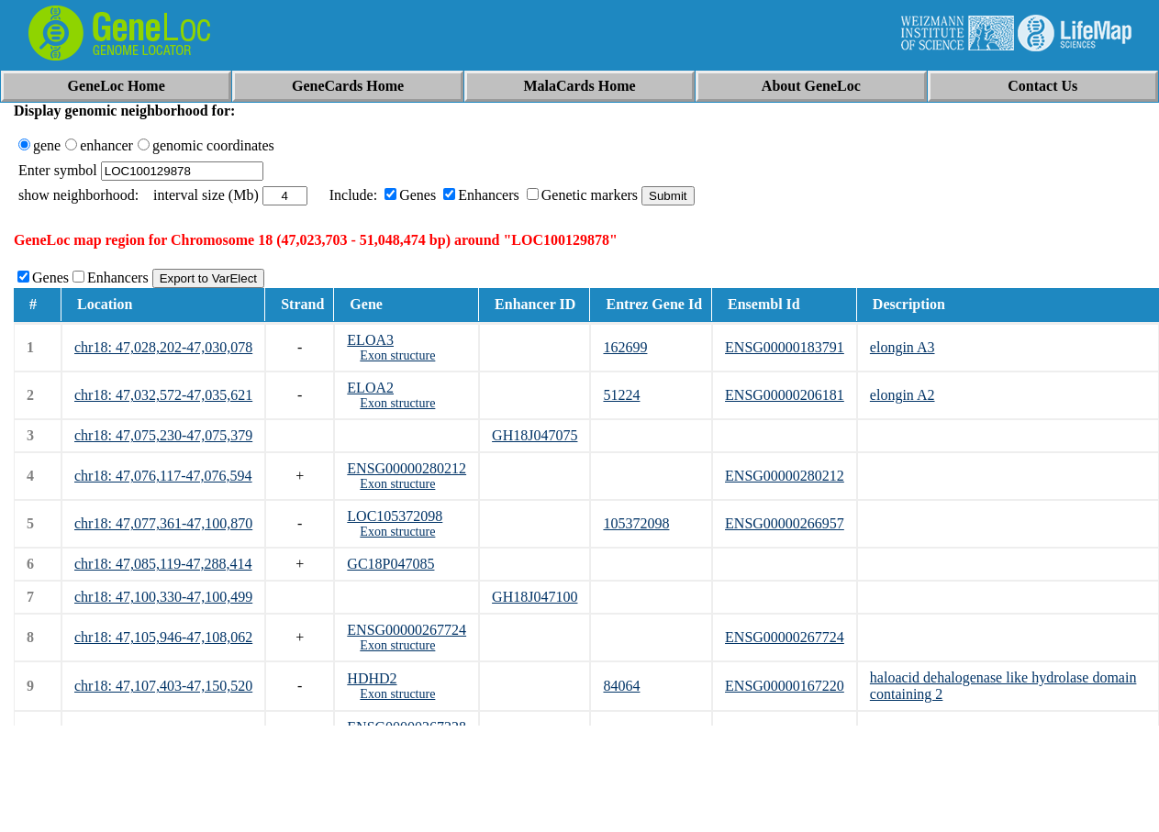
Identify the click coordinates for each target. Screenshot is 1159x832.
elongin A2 (902, 395)
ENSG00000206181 (784, 395)
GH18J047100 (534, 597)
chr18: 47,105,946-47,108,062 (163, 637)
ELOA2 (370, 387)
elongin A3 (902, 347)
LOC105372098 (394, 516)
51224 (621, 395)
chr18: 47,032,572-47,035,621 (163, 395)
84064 (621, 685)
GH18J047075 (534, 435)
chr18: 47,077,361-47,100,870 (163, 523)
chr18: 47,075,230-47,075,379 (163, 435)
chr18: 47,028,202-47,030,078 (163, 347)
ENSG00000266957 (784, 523)
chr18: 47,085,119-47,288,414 (163, 563)
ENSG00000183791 (784, 347)
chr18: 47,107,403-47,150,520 (163, 685)
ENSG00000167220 (784, 685)
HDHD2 (371, 678)
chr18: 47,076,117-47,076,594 (163, 475)
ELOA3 (370, 340)
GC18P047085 (390, 563)
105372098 (636, 523)
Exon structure (397, 355)
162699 (625, 347)
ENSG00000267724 (406, 630)
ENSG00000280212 (406, 468)
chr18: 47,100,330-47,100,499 (163, 597)
